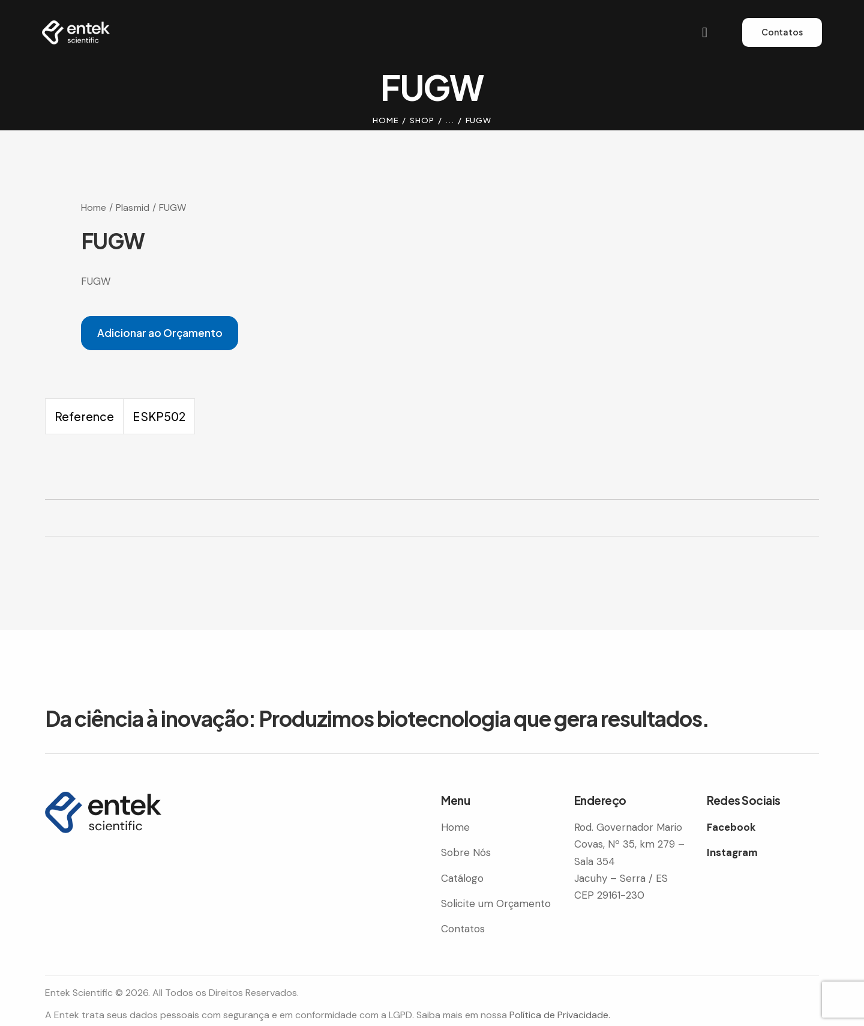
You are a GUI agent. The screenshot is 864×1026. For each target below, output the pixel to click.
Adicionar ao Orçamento (160, 332)
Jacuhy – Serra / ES (621, 878)
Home (386, 120)
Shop (422, 120)
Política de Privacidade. (559, 1015)
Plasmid (132, 207)
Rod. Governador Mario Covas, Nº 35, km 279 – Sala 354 (629, 844)
